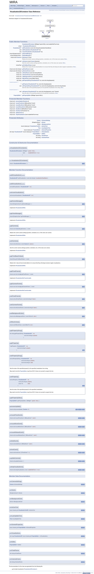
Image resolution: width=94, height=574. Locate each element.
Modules (28, 5)
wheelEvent (18, 108)
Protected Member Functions (64, 10)
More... (66, 59)
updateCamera (19, 112)
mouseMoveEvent (20, 105)
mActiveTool (44, 126)
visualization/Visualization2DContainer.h (28, 16)
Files (48, 5)
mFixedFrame (44, 135)
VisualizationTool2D (35, 126)
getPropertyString (26, 80)
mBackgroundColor (46, 124)
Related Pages (20, 5)
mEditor (43, 133)
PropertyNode (36, 130)
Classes (43, 5)
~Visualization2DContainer (28, 46)
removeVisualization (27, 51)
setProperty (25, 91)
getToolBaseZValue (27, 65)
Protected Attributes (73, 10)
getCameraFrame (26, 71)
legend (47, 38)
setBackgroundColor (27, 76)
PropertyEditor (17, 95)
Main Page (13, 5)
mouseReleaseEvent (20, 107)
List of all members (81, 10)
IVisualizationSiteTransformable (23, 278)
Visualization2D (17, 48)
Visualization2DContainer (19, 8)
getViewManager (26, 55)
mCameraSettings (45, 120)
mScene (43, 122)
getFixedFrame (25, 69)
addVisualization (26, 48)
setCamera (24, 61)
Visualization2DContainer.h (30, 569)
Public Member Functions (53, 10)
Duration (25, 101)
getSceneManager (26, 53)
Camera (18, 57)
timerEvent (18, 110)
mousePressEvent (20, 103)
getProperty (25, 84)
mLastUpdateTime (45, 128)
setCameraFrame (26, 74)
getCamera (25, 57)
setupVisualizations (20, 114)
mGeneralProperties (46, 130)
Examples (54, 5)
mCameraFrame (45, 137)
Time (39, 128)
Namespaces (35, 5)
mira (11, 8)
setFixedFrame (25, 72)
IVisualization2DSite (20, 207)
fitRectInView (25, 78)
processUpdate (19, 101)
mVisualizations (45, 131)
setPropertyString (26, 86)
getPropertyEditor (26, 95)
